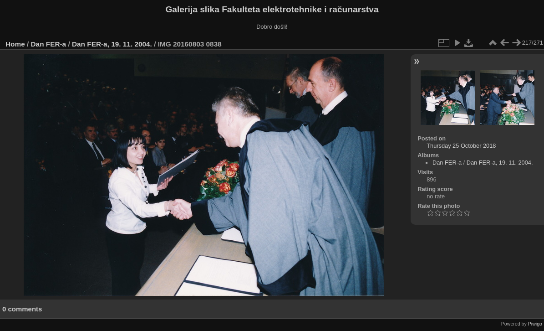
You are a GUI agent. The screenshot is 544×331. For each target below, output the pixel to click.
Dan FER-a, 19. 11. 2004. (112, 44)
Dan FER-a (48, 44)
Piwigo (535, 323)
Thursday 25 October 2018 (461, 145)
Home (15, 44)
